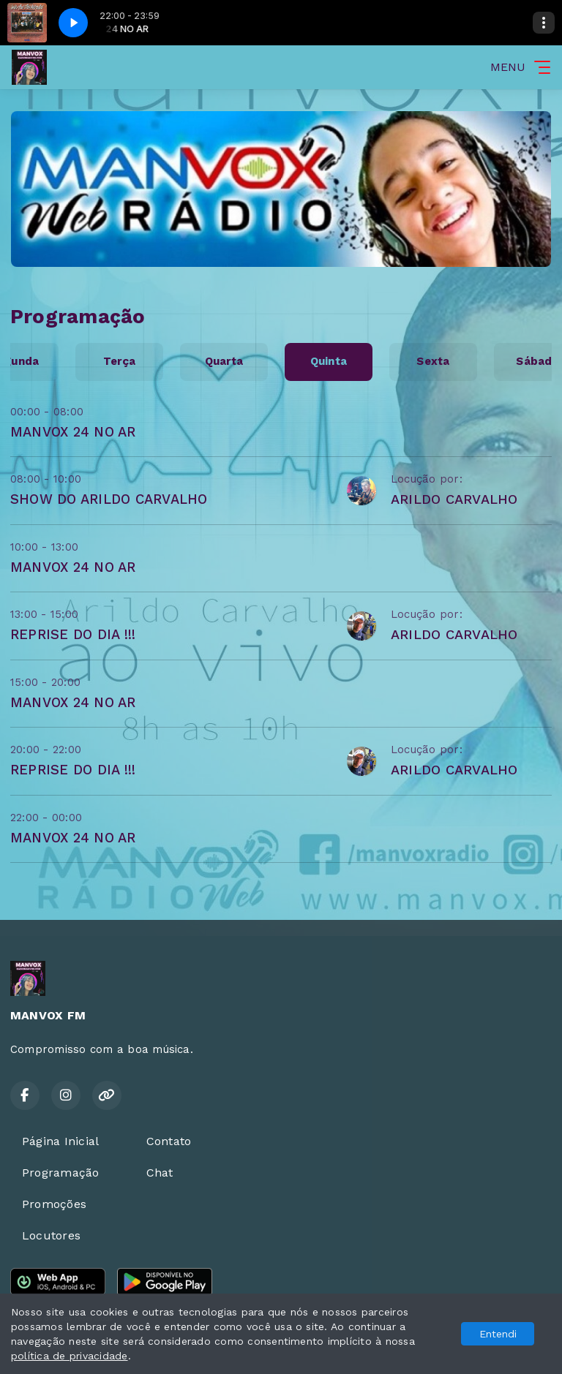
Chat (159, 1172)
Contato (169, 1141)
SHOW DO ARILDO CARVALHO (109, 499)
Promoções (54, 1204)
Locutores (51, 1235)
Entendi (498, 1334)
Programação (61, 1172)
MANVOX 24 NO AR (73, 431)
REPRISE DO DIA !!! (72, 634)
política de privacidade (69, 1356)
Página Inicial (60, 1141)
